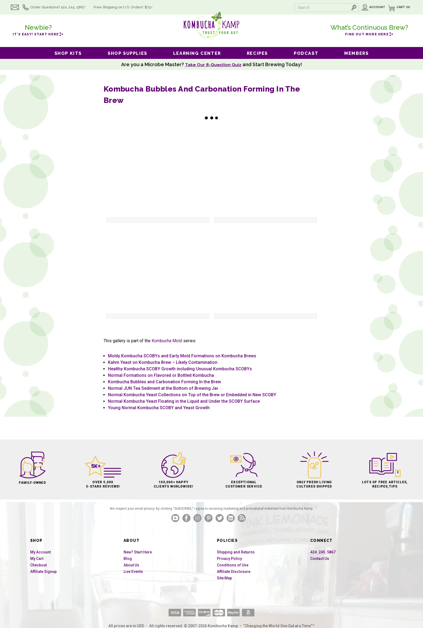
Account (377, 7)
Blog (128, 558)
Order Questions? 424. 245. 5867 (64, 7)
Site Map (224, 578)
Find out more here (369, 29)
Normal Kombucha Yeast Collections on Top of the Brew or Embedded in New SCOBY (192, 394)
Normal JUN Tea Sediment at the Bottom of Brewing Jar (163, 388)
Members (356, 53)
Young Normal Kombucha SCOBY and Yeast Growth (159, 407)
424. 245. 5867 (323, 552)
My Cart (36, 558)
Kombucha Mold (167, 340)
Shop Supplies (127, 53)
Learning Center (197, 53)
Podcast (306, 53)
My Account (40, 552)
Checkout (38, 565)
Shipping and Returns (236, 552)
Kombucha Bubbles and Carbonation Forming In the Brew (164, 381)
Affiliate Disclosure (233, 571)
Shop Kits (68, 53)
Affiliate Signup (43, 571)
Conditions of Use (232, 565)
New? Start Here (138, 552)
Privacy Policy (229, 558)
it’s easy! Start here (38, 29)
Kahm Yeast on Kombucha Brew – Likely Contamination (162, 362)
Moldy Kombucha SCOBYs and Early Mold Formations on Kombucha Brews (182, 355)
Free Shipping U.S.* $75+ (130, 7)
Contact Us (319, 558)
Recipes (257, 53)
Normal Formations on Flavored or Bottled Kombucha (161, 375)
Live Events (133, 571)
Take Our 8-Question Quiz (213, 64)
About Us (131, 565)
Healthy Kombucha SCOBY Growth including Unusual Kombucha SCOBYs (180, 368)
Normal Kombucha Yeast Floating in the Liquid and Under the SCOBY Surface (184, 401)
